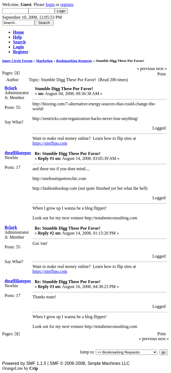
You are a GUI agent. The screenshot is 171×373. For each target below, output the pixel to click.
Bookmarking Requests (74, 61)
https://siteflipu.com (49, 143)
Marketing (44, 61)
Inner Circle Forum (17, 61)
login (50, 4)
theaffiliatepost (18, 152)
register (66, 4)
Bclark (11, 88)
